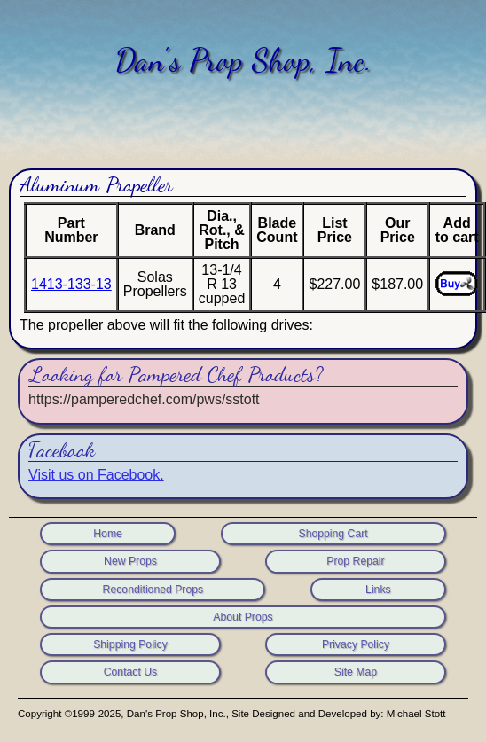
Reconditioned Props (153, 589)
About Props (242, 617)
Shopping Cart (332, 533)
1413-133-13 (71, 284)
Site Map (355, 672)
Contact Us (131, 672)
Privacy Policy (355, 644)
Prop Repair (355, 561)
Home (107, 533)
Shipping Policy (130, 644)
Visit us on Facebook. (96, 474)
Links (378, 589)
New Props (130, 561)
